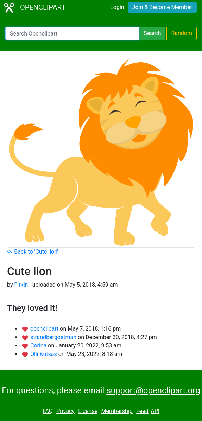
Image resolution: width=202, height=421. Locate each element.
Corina (39, 345)
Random (181, 33)
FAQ (48, 411)
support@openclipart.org (153, 390)
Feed (142, 411)
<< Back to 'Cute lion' (32, 251)
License (87, 411)
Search (152, 33)
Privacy (65, 411)
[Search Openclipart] (72, 33)
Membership (116, 411)
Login (117, 7)
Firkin (21, 284)
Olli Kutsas (44, 354)
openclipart (45, 328)
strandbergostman (54, 337)
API (155, 411)
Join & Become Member (162, 7)
